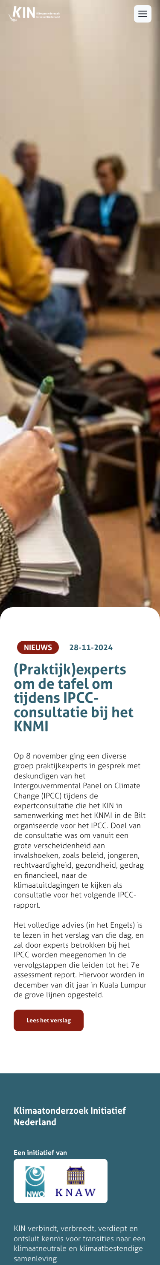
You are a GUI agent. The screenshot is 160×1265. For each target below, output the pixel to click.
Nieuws (38, 647)
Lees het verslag (48, 1020)
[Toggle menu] (142, 14)
